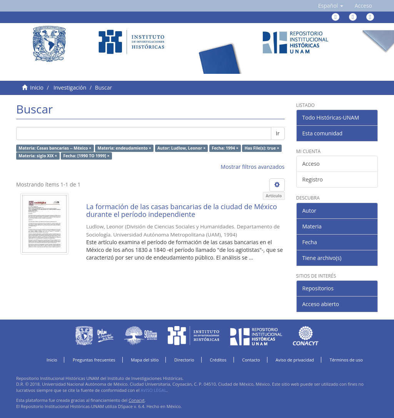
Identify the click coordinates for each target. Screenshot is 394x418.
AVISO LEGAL (153, 390)
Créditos (218, 360)
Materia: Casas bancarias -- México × (54, 148)
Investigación (69, 87)
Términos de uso (346, 360)
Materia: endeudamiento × (124, 148)
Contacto (251, 360)
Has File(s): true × (262, 148)
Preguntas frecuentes (94, 360)
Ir (278, 133)
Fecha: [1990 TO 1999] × (86, 155)
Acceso (311, 163)
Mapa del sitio (145, 360)
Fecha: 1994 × (225, 148)
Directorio (184, 360)
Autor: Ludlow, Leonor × (181, 148)
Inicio (36, 87)
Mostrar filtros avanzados (253, 166)
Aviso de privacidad (294, 360)
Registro (312, 179)
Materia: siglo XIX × (37, 155)
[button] (330, 6)
